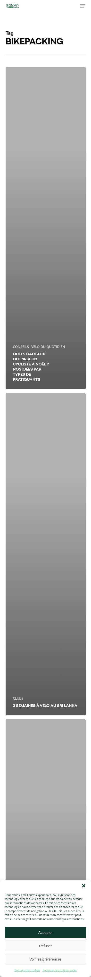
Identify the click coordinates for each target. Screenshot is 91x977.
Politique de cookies (27, 970)
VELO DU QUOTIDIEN (48, 346)
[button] (83, 885)
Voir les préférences (45, 959)
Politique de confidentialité (59, 970)
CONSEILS (21, 346)
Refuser (45, 946)
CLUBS (18, 698)
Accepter (45, 932)
